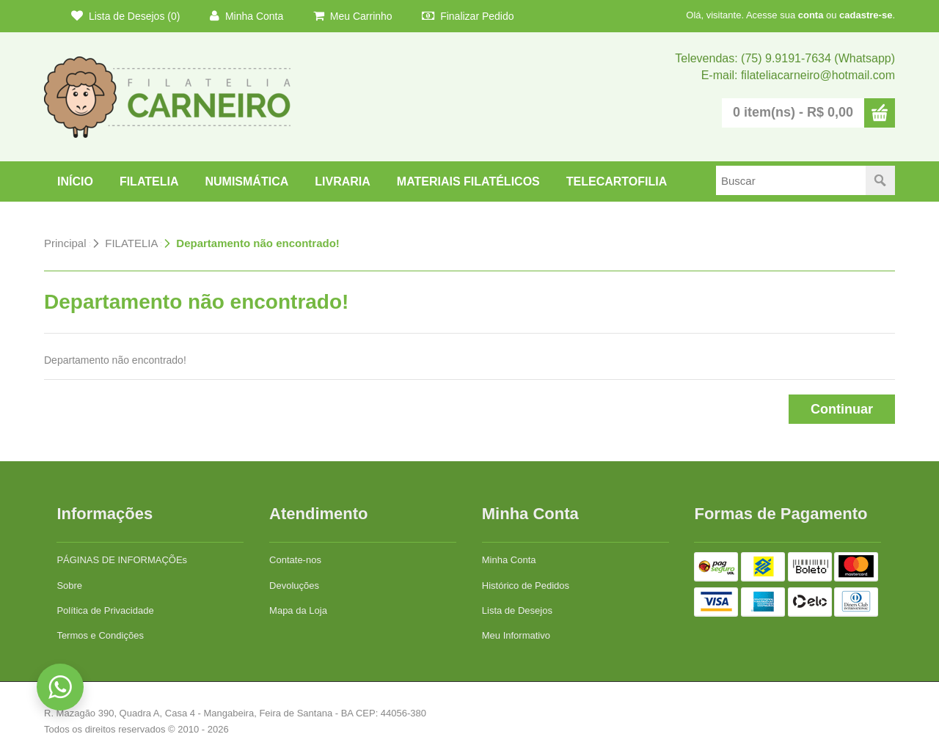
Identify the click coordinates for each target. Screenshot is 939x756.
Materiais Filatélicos (468, 181)
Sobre (69, 585)
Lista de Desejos (517, 610)
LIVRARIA (342, 181)
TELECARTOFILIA (616, 181)
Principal (65, 243)
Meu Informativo (516, 635)
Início (75, 181)
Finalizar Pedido (468, 16)
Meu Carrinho (352, 16)
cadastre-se (865, 15)
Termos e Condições (100, 635)
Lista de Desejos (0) (125, 16)
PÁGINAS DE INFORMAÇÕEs (121, 559)
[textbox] (791, 180)
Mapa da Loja (298, 610)
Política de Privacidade (104, 610)
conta (811, 15)
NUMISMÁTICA (246, 181)
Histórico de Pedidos (525, 585)
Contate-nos (295, 559)
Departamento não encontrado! (258, 243)
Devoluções (294, 585)
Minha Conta (246, 16)
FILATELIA (149, 181)
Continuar (842, 409)
